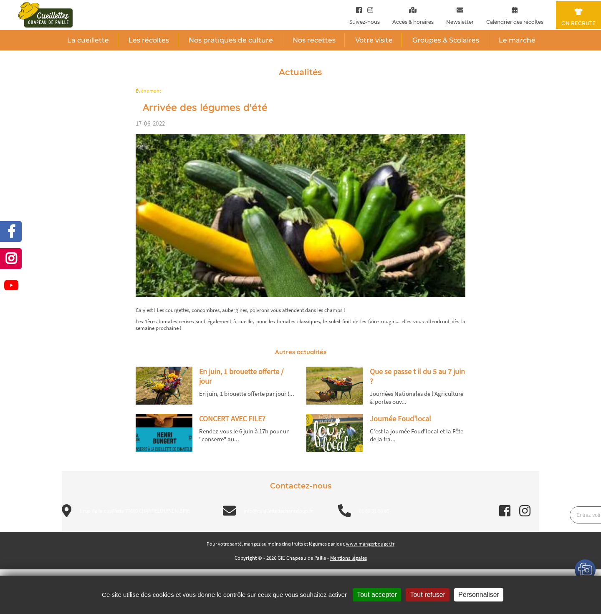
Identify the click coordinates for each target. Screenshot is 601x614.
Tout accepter (377, 594)
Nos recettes (314, 40)
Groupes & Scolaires (445, 40)
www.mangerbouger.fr (370, 544)
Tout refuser (427, 594)
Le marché (517, 40)
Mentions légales (348, 557)
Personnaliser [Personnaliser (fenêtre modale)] (478, 594)
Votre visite (374, 40)
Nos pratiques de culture (231, 40)
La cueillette (88, 40)
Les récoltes (149, 40)
